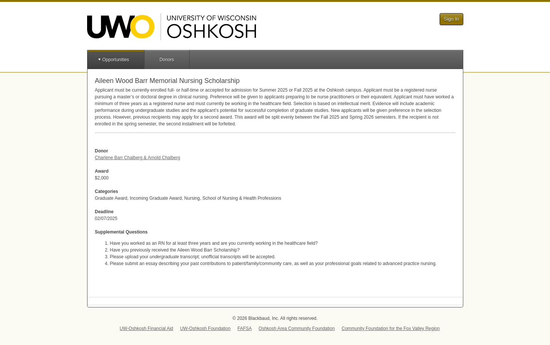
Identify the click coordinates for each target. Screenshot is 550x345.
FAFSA (244, 328)
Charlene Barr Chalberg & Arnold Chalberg (137, 157)
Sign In (451, 19)
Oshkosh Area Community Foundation (297, 328)
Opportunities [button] (115, 59)
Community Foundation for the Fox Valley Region (391, 328)
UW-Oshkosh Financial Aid (146, 328)
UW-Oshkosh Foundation (205, 328)
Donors (167, 59)
